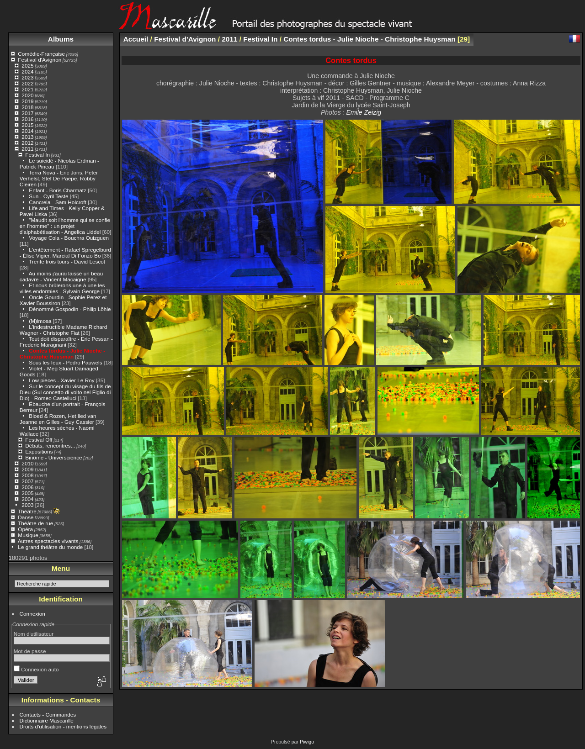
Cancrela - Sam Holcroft (57, 202)
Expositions (39, 451)
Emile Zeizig (363, 112)
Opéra (25, 529)
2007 (27, 481)
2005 (27, 493)
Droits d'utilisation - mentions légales (63, 726)
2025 (27, 66)
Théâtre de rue (35, 523)
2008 (27, 475)
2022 (27, 83)
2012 (27, 143)
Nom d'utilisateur (33, 634)
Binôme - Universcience (53, 457)
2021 (27, 89)
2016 (27, 119)
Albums (61, 39)
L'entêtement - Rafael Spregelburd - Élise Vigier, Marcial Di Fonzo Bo (65, 252)
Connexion (32, 614)
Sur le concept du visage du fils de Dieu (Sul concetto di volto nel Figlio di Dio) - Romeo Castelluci (65, 392)
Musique (28, 535)
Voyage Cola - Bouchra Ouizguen (69, 238)
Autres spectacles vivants (48, 541)
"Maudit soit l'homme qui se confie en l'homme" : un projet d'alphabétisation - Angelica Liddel (65, 226)
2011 (27, 149)
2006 (27, 487)
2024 (27, 71)
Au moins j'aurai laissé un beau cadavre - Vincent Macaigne (61, 276)
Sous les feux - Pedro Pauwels (65, 362)
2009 (27, 469)
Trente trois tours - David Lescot (67, 261)
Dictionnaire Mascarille (47, 720)
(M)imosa (40, 321)
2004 (27, 499)
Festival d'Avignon (39, 60)
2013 (27, 137)
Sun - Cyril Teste (48, 196)
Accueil (136, 39)
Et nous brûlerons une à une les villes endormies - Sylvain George (62, 288)
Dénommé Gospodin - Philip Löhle (70, 309)
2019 (27, 101)
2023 (27, 77)
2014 (27, 131)
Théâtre (27, 511)
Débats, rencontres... (50, 445)
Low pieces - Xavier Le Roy (61, 380)
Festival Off (38, 440)
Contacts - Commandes (48, 714)
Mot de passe (30, 651)
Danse (25, 517)
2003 (27, 505)
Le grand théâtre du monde (50, 547)
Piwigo (307, 741)
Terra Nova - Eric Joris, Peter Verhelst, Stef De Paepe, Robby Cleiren (59, 178)
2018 (27, 107)
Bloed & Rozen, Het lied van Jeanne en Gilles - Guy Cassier (58, 419)
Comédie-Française (41, 54)
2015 (27, 125)
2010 (27, 463)
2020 (27, 95)
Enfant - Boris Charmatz (57, 190)
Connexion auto (36, 669)
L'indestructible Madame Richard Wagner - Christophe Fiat (63, 330)
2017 (27, 113)
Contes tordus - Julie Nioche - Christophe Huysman (62, 353)
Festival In (37, 155)
